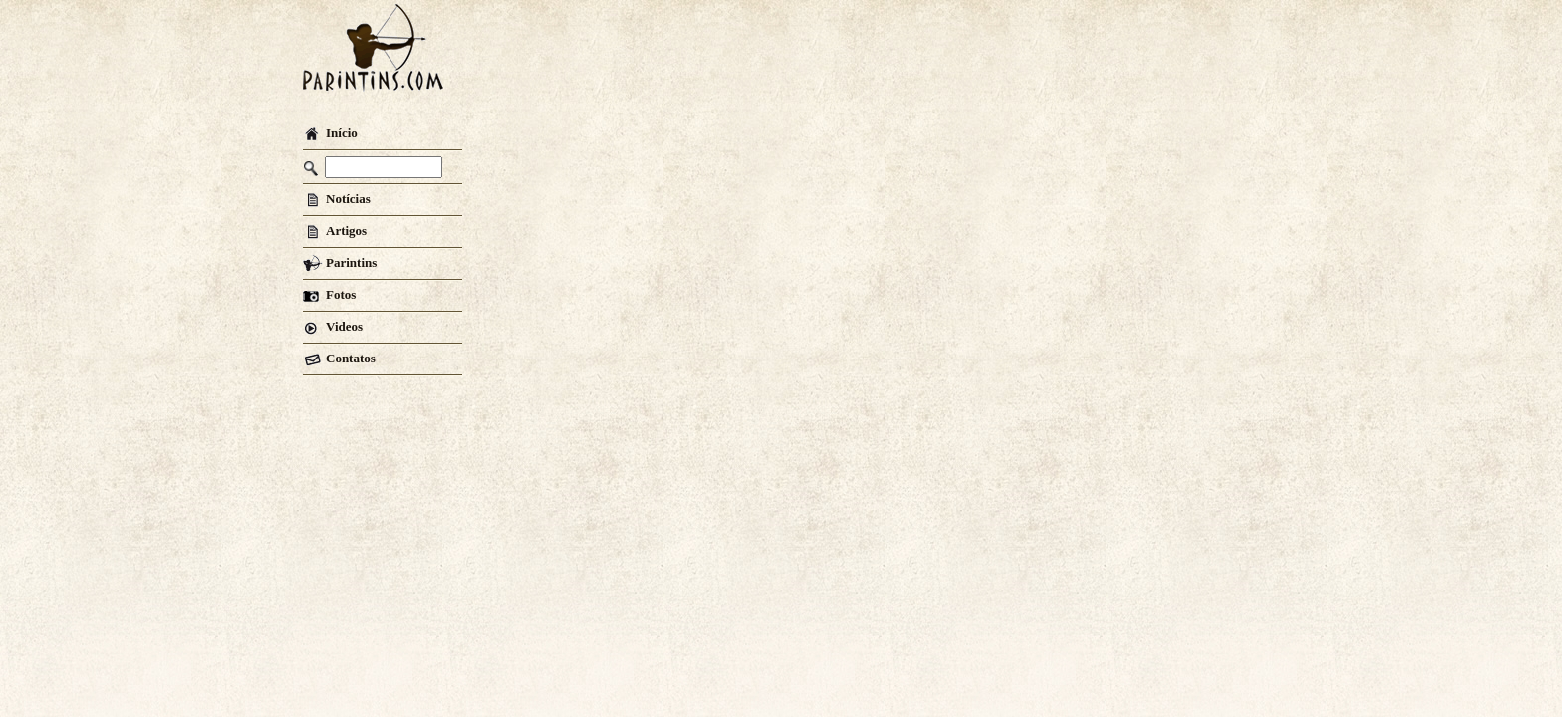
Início (330, 132)
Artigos (335, 230)
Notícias (337, 198)
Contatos (339, 358)
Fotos (329, 294)
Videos (333, 326)
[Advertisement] (872, 55)
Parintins (340, 262)
